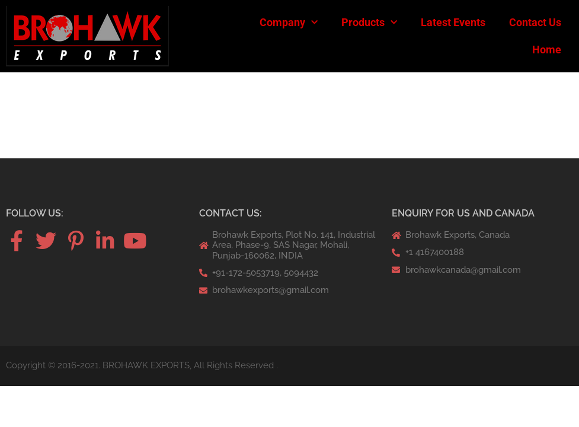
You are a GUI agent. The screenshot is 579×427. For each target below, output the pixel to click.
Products (369, 23)
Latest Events (453, 22)
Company (289, 23)
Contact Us (535, 22)
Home (546, 49)
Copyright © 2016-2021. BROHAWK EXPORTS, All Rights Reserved (140, 365)
